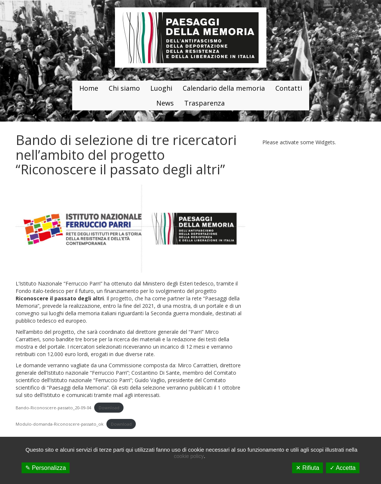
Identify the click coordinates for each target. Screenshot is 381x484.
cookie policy (189, 456)
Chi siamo (124, 88)
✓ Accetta (343, 468)
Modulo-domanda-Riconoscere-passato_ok (59, 424)
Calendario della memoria (224, 88)
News (165, 103)
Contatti (288, 88)
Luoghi (161, 88)
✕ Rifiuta (307, 468)
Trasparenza (204, 103)
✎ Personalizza (45, 468)
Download (109, 407)
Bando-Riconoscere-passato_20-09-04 (53, 407)
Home (88, 88)
